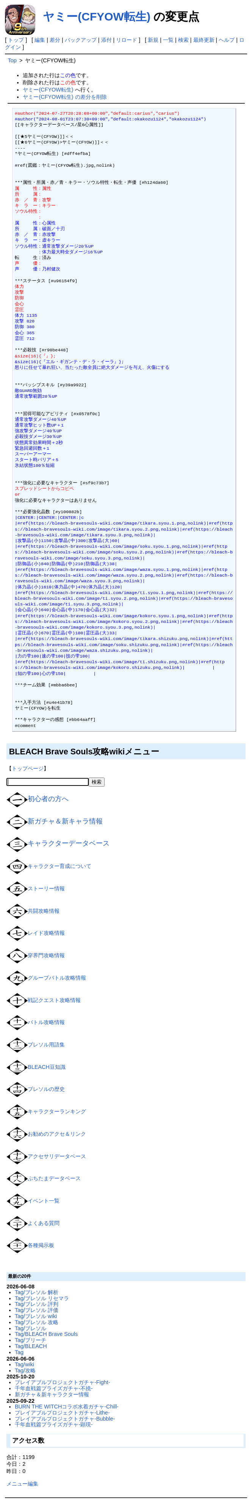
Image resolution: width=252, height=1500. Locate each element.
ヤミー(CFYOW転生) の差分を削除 (64, 97)
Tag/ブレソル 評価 (36, 1310)
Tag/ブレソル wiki (36, 1316)
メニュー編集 (22, 1484)
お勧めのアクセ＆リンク (57, 1134)
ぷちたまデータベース (54, 1178)
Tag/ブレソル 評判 (36, 1304)
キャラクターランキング (57, 1111)
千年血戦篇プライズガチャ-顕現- (54, 1424)
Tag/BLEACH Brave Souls (46, 1334)
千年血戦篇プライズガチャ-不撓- (54, 1388)
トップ (16, 40)
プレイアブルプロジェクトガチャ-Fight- (62, 1382)
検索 (183, 40)
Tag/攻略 (25, 1370)
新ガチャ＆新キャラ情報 (65, 821)
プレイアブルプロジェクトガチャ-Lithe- (62, 1413)
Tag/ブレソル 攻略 (36, 1322)
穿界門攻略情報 (46, 955)
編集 (39, 40)
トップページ (28, 768)
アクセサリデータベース (57, 1156)
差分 (55, 40)
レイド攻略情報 (46, 933)
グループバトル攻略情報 (57, 978)
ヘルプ (227, 40)
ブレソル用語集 (46, 1045)
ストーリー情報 (46, 888)
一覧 (168, 40)
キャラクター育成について (59, 866)
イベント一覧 (43, 1201)
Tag (19, 1352)
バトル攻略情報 (46, 1022)
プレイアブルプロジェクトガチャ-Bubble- (65, 1419)
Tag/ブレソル (30, 1328)
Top (12, 60)
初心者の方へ (48, 799)
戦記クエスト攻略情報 (54, 1000)
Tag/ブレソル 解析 (36, 1292)
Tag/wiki (24, 1364)
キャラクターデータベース (69, 843)
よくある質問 (43, 1223)
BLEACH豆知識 (47, 1067)
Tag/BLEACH (31, 1346)
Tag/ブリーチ (30, 1340)
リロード (126, 40)
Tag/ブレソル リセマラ (42, 1298)
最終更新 (203, 40)
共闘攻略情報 (43, 910)
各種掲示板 (41, 1245)
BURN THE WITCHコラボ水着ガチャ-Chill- (67, 1407)
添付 (106, 40)
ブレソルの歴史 (46, 1089)
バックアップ (81, 40)
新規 (153, 40)
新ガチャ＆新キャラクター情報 (52, 1394)
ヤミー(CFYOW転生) (96, 16)
